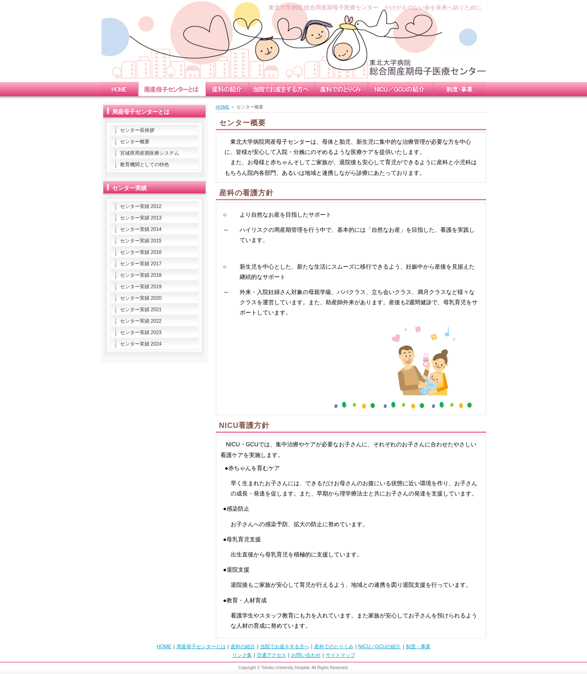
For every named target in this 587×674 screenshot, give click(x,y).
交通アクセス (271, 655)
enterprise (459, 89)
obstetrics (227, 89)
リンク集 (242, 655)
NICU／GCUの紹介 (379, 646)
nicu (400, 89)
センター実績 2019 (141, 287)
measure (340, 89)
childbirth (281, 89)
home (119, 89)
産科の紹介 (243, 646)
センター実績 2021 (141, 309)
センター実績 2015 (141, 241)
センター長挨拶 (137, 130)
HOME (222, 106)
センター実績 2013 (141, 218)
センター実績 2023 (141, 332)
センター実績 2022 (141, 321)
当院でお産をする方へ (284, 646)
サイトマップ (340, 655)
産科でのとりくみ (334, 646)
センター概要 (135, 142)
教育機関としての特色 (144, 164)
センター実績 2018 (141, 275)
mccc (172, 89)
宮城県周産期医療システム (149, 153)
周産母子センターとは (201, 646)
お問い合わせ (306, 655)
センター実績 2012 (141, 206)
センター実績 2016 (141, 252)
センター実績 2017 (141, 264)
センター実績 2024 (141, 344)
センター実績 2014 (141, 229)
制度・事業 (418, 646)
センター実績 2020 (141, 298)
